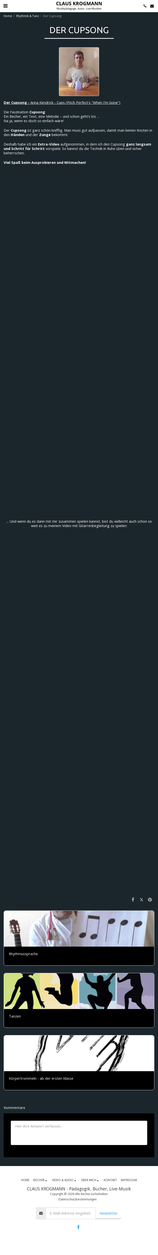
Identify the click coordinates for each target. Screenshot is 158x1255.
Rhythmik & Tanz (27, 16)
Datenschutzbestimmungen (77, 1199)
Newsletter (109, 1213)
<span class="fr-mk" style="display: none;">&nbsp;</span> (79, 260)
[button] (5, 6)
